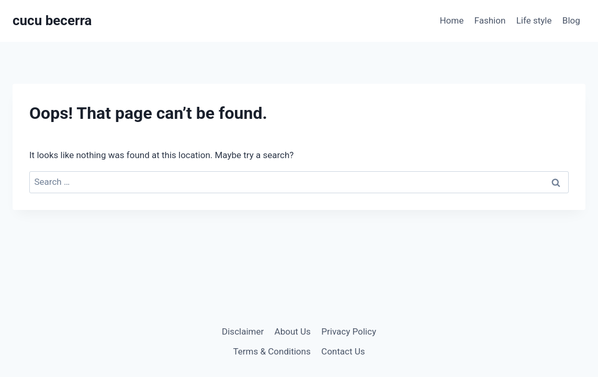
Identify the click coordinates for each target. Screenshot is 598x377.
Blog (571, 20)
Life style (534, 20)
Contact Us (343, 351)
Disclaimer (243, 331)
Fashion (490, 20)
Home (451, 20)
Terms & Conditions (271, 351)
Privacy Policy (348, 331)
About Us (293, 331)
